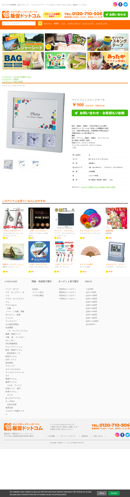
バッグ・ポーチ (12, 289)
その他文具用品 (12, 324)
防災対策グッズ (13, 353)
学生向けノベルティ (67, 296)
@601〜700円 (91, 312)
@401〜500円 (91, 305)
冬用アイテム (11, 392)
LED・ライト (11, 360)
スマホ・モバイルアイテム (14, 300)
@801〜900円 (18, 82)
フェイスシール (101, 23)
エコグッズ (48, 23)
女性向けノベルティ (67, 289)
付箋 (9, 308)
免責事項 (84, 436)
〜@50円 (89, 289)
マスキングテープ (74, 23)
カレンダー (10, 340)
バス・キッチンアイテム (17, 331)
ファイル (9, 318)
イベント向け (38, 292)
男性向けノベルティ (67, 292)
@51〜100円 (91, 292)
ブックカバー (11, 321)
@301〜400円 (91, 302)
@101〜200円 (91, 296)
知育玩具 (9, 408)
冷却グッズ (10, 388)
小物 (7, 337)
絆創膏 (56, 23)
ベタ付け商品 (38, 296)
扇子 (19, 388)
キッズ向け (10, 401)
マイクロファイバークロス (14, 374)
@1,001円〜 (91, 324)
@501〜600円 (91, 308)
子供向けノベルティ (67, 299)
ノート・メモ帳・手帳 (14, 312)
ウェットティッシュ (13, 347)
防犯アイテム (11, 356)
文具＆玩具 (11, 405)
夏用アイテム (11, 382)
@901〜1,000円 (92, 321)
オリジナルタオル (13, 369)
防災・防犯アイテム (13, 350)
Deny (102, 493)
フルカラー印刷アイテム (22, 77)
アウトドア (10, 366)
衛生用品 (9, 363)
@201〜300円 (91, 299)
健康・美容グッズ (13, 334)
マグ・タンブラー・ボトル (14, 294)
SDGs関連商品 (11, 344)
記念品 (15, 79)
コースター (20, 337)
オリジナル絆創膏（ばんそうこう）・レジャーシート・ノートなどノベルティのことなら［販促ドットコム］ (44, 5)
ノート (63, 23)
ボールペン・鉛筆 (13, 315)
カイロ (10, 395)
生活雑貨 (9, 328)
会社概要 (52, 436)
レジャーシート (88, 23)
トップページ (7, 77)
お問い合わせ (98, 436)
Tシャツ (18, 385)
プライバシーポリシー (68, 436)
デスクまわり (11, 305)
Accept (114, 493)
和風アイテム (11, 379)
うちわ (10, 385)
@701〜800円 (91, 315)
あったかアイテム (13, 398)
